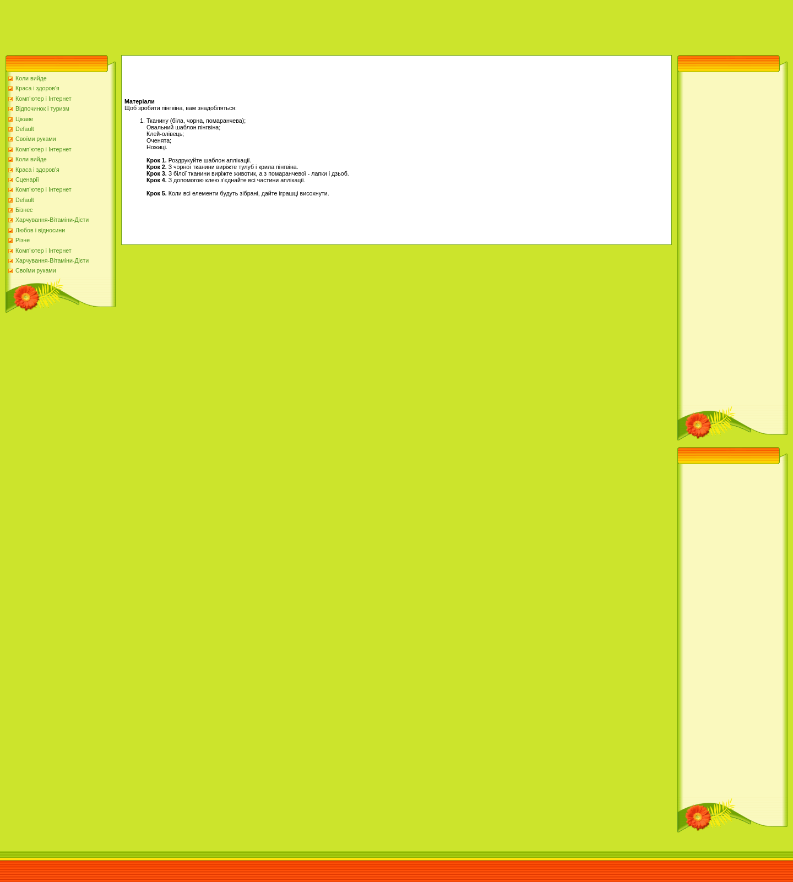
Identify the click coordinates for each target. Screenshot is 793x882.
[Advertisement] (200, 25)
